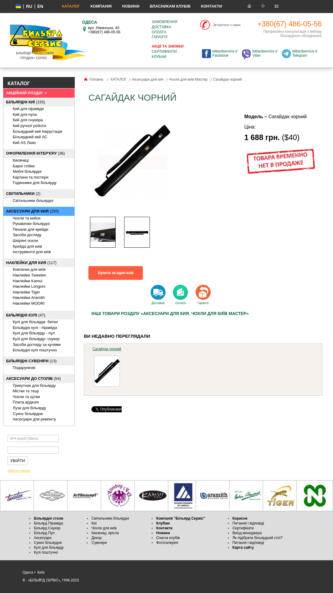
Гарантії (159, 37)
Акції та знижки (167, 46)
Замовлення (164, 22)
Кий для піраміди (28, 108)
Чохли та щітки (26, 396)
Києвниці (21, 160)
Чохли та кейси (26, 218)
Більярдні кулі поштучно (35, 350)
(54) (33, 378)
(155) (25, 102)
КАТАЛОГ (71, 6)
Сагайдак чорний (107, 349)
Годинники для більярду (35, 182)
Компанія (101, 6)
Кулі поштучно (46, 552)
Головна (96, 79)
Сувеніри (99, 543)
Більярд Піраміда (48, 523)
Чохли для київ (104, 528)
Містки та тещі (26, 391)
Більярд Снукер (47, 528)
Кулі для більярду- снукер (36, 339)
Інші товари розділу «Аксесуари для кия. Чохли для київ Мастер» (170, 313)
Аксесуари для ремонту (34, 419)
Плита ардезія (25, 402)
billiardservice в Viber (264, 53)
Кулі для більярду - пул (34, 333)
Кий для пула (25, 114)
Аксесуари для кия (147, 79)
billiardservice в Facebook (225, 53)
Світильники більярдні (33, 200)
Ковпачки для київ (29, 269)
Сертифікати (164, 51)
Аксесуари (42, 538)
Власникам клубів (170, 6)
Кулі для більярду (49, 547)
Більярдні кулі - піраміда (35, 327)
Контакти (211, 6)
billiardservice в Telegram (304, 53)
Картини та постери (30, 177)
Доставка (161, 27)
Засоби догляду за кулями (37, 344)
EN (40, 6)
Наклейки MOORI (29, 303)
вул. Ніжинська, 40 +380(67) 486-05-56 (104, 30)
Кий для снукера (28, 120)
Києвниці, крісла (105, 533)
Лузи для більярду (29, 408)
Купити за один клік (116, 273)
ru (29, 6)
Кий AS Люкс (24, 142)
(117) (31, 262)
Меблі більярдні (27, 171)
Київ (41, 572)
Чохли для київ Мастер (188, 79)
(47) (25, 315)
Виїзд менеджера (247, 533)
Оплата (159, 32)
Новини (130, 6)
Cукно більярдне (28, 413)
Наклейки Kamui (27, 281)
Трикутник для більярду (34, 385)
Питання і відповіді (248, 523)
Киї (94, 523)
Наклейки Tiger (26, 292)
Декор (96, 538)
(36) (35, 153)
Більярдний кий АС (30, 137)
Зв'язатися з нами (226, 25)
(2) (23, 193)
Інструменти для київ (32, 252)
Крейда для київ (27, 246)
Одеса (27, 572)
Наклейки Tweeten (29, 275)
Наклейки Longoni (29, 286)
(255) (32, 211)
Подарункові (24, 367)
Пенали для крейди (30, 229)
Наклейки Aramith (29, 297)
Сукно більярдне (48, 543)
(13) (31, 361)
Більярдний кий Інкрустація (37, 131)
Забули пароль (19, 470)
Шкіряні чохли (25, 240)
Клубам (159, 57)
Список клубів (168, 538)
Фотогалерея (167, 543)
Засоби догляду (27, 235)
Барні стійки (24, 166)
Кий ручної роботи (29, 125)
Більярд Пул (44, 533)
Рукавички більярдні (31, 223)
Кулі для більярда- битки (35, 322)
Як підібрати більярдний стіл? (258, 538)
